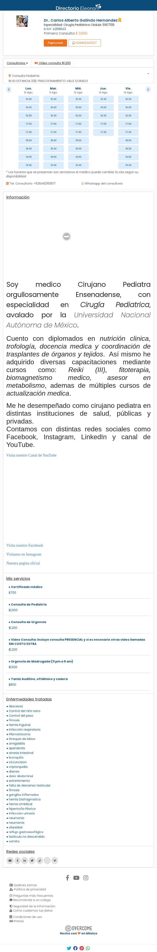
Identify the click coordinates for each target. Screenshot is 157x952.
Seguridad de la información (32, 906)
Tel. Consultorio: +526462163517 (31, 183)
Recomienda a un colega (30, 900)
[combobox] (77, 75)
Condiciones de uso (26, 917)
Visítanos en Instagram (23, 554)
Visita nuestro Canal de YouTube (31, 455)
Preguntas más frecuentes (31, 896)
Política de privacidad (28, 889)
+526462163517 (85, 42)
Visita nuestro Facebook (24, 545)
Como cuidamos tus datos (31, 910)
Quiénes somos (23, 885)
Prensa (17, 921)
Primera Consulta (59, 33)
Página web (55, 42)
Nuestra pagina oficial (23, 563)
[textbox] (77, 77)
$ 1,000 (81, 33)
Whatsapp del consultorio (102, 183)
